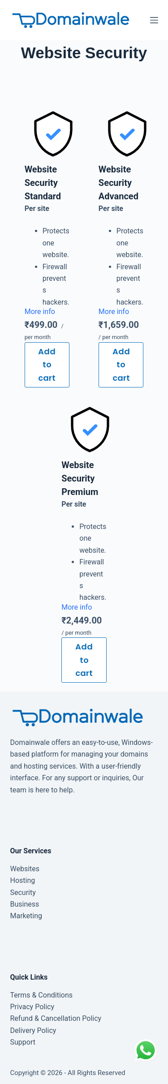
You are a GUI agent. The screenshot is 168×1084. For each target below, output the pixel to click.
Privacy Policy (32, 1006)
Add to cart (47, 364)
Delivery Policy (33, 1030)
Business (24, 904)
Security (23, 892)
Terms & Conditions (41, 995)
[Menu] (154, 20)
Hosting (22, 880)
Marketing (26, 916)
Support (22, 1042)
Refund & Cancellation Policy (56, 1018)
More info (40, 311)
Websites (25, 869)
